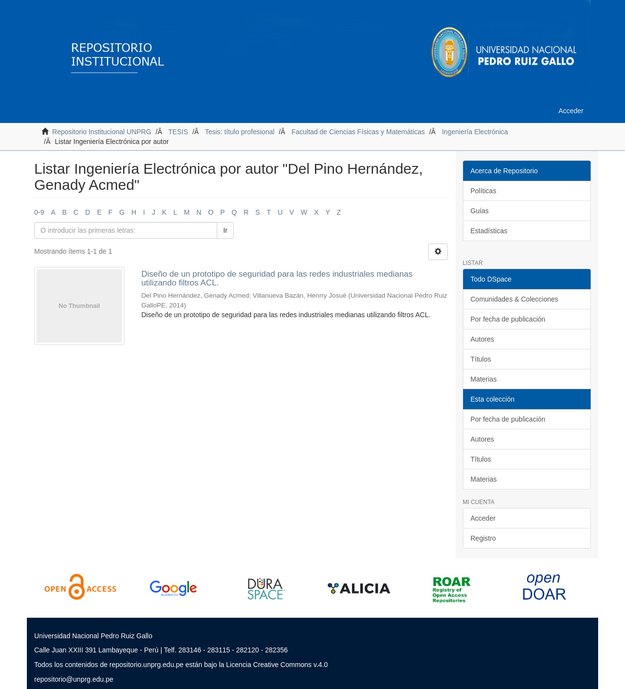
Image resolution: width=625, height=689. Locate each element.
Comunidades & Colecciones (515, 299)
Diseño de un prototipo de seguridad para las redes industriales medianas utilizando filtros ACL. (277, 278)
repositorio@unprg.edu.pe (73, 679)
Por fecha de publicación (508, 319)
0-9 (39, 212)
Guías (480, 211)
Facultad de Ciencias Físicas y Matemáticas (358, 132)
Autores (482, 339)
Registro (483, 538)
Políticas (484, 191)
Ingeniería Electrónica (475, 132)
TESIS (178, 132)
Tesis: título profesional (239, 132)
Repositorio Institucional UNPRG (101, 132)
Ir (225, 230)
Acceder (483, 518)
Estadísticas (489, 231)
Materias (484, 379)
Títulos (481, 359)
